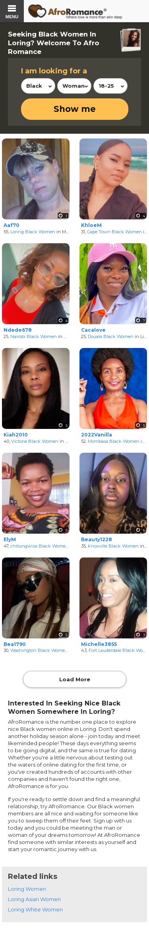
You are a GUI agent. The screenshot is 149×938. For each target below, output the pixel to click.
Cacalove (93, 330)
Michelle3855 (99, 644)
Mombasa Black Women (113, 441)
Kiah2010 (16, 435)
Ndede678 (18, 330)
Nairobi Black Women (33, 336)
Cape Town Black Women (114, 231)
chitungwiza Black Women (39, 546)
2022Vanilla (96, 435)
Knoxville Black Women (113, 546)
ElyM (10, 539)
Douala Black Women (111, 336)
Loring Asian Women (34, 899)
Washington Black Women (39, 650)
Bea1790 (15, 644)
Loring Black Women (32, 231)
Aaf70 (11, 225)
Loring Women (27, 889)
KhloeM (91, 225)
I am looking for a (54, 71)
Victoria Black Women (34, 441)
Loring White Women (35, 909)
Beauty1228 (96, 539)
